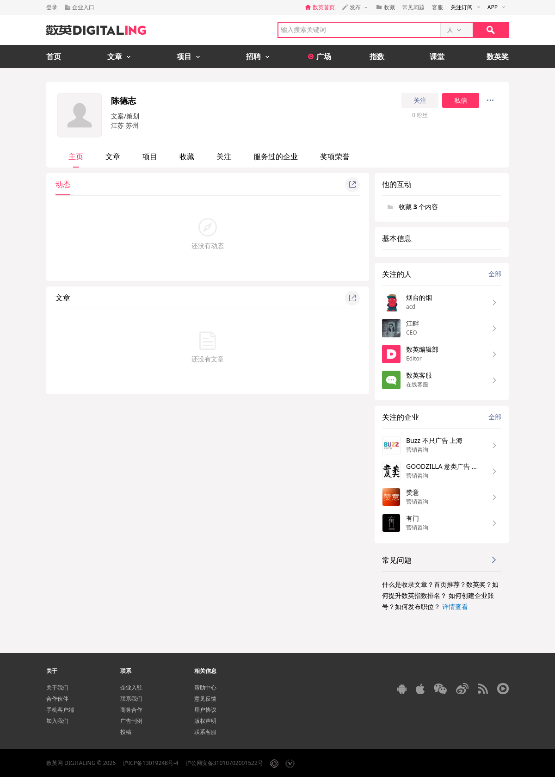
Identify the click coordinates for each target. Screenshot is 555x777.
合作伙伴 (57, 698)
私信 (460, 100)
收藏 (186, 156)
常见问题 (413, 7)
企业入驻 (131, 687)
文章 (112, 156)
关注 (419, 100)
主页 (75, 156)
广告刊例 (131, 721)
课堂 (437, 56)
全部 (494, 273)
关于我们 (57, 687)
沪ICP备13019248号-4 (151, 763)
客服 (437, 7)
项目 (149, 156)
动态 (63, 184)
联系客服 (205, 732)
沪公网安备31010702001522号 (224, 763)
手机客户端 (60, 710)
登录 (51, 7)
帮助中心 (205, 687)
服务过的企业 (275, 156)
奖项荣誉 (335, 156)
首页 (53, 56)
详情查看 (455, 606)
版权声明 (205, 721)
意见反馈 (205, 698)
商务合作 (131, 710)
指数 (377, 56)
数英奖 (498, 56)
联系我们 (131, 698)
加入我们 (57, 721)
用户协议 (205, 710)
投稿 (125, 732)
